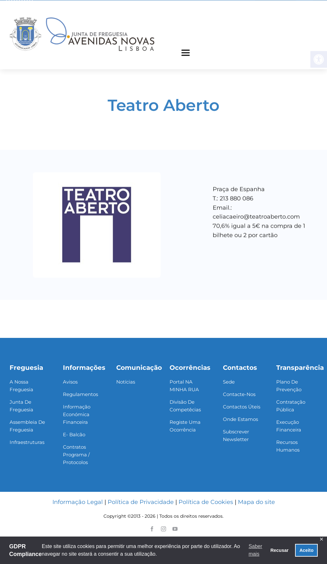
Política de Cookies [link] (206, 502)
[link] (82, 17)
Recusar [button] (279, 550)
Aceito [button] (307, 550)
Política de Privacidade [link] (141, 502)
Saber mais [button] (255, 550)
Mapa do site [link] (256, 502)
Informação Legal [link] (77, 502)
